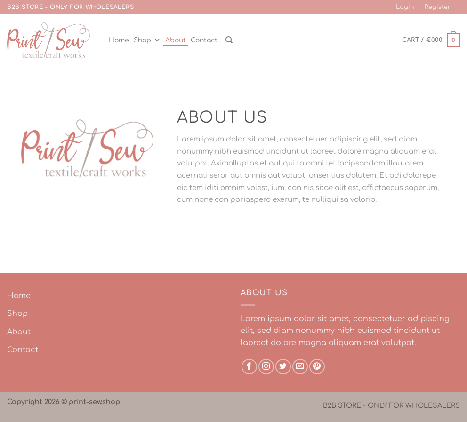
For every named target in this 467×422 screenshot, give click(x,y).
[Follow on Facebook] (249, 366)
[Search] (229, 40)
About (175, 40)
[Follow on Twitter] (283, 366)
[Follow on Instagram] (266, 366)
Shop (147, 40)
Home (119, 40)
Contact (204, 40)
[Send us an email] (300, 366)
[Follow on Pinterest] (317, 366)
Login (405, 7)
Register (438, 7)
